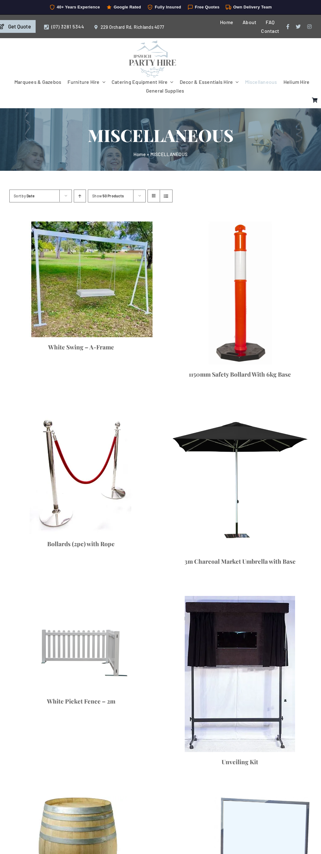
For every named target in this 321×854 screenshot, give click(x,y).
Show (108, 196)
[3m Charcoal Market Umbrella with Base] (240, 480)
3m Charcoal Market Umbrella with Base (240, 561)
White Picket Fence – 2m (81, 701)
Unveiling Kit (240, 762)
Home (139, 154)
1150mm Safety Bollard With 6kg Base (240, 374)
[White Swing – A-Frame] (81, 279)
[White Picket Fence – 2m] (81, 643)
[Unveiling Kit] (240, 674)
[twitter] (298, 26)
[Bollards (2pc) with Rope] (81, 471)
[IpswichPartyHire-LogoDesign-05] (152, 43)
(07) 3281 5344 (67, 26)
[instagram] (309, 26)
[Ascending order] (80, 196)
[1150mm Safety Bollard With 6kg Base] (240, 292)
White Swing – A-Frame (81, 347)
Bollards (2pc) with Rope (81, 544)
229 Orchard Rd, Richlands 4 (129, 27)
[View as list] (166, 196)
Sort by (24, 196)
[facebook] (287, 26)
